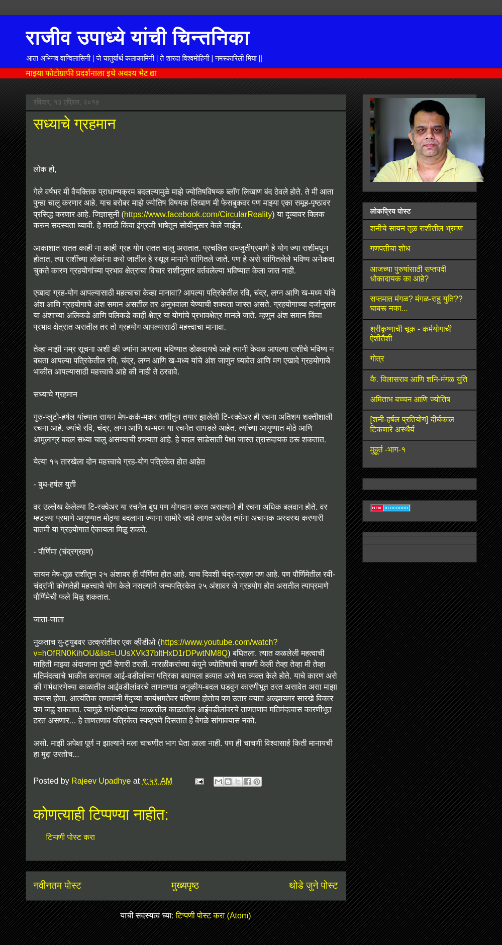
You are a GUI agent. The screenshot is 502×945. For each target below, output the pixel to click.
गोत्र (377, 358)
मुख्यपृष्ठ (185, 885)
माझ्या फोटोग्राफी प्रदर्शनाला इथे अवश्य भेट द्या (91, 73)
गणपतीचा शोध (390, 248)
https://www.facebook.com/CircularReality (198, 214)
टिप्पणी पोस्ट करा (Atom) (213, 915)
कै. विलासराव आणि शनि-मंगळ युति (419, 379)
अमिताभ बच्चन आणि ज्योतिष (410, 399)
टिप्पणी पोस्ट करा (70, 837)
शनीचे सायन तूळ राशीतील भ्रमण (416, 228)
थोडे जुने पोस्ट (313, 885)
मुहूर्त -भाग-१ (388, 449)
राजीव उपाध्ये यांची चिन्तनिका (138, 37)
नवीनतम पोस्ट (57, 885)
